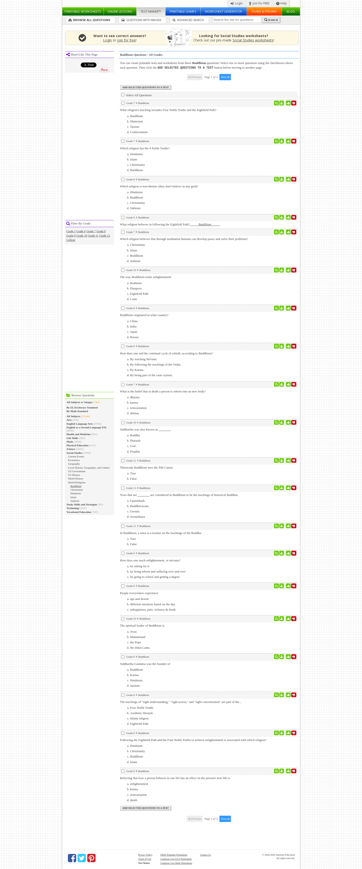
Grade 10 (81, 235)
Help (281, 3)
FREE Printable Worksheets (173, 854)
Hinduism (76, 493)
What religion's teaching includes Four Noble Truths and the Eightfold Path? (168, 110)
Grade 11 (93, 235)
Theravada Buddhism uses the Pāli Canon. (146, 467)
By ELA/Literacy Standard (82, 407)
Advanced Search (188, 20)
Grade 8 (100, 231)
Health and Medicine (79, 434)
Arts (69, 419)
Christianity (77, 489)
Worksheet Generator (223, 11)
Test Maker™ (151, 11)
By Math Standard (77, 411)
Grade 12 (104, 235)
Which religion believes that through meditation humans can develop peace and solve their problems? (184, 238)
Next (225, 77)
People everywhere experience (139, 593)
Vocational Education (79, 511)
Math (70, 441)
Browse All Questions (89, 20)
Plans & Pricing (264, 11)
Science (71, 448)
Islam (74, 497)
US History (74, 474)
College (70, 240)
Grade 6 (81, 231)
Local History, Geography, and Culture (89, 467)
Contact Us (205, 854)
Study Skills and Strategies (82, 504)
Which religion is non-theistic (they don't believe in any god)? (159, 186)
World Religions (77, 482)
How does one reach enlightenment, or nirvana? (150, 560)
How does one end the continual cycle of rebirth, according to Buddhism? (166, 353)
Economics (74, 460)
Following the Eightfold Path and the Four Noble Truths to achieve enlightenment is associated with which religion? (193, 739)
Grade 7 (91, 231)
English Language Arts (80, 423)
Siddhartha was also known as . (145, 429)
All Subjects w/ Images (80, 402)
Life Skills (72, 438)
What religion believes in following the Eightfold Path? (170, 224)
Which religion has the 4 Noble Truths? (145, 148)
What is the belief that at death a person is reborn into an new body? (163, 391)
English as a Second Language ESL (87, 427)
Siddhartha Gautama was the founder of (145, 663)
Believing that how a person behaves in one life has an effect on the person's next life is (175, 778)
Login (237, 3)
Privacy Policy (145, 854)
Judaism (75, 500)
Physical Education (78, 445)
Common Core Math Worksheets (176, 862)
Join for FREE (259, 3)
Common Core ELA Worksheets (176, 858)
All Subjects (73, 416)
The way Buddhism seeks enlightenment (145, 277)
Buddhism (76, 486)
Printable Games (182, 11)
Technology (73, 508)
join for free (126, 40)
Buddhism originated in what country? (144, 315)
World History (75, 478)
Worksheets (82, 11)
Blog (291, 11)
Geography (74, 463)
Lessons (119, 11)
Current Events (76, 456)
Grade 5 (71, 231)
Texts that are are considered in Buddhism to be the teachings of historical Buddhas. (179, 494)
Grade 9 (71, 235)
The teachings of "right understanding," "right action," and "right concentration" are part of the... (181, 701)
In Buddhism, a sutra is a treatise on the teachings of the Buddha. (161, 532)
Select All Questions (136, 95)
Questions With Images (141, 20)
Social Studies (74, 452)
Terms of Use (144, 858)
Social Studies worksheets (253, 40)
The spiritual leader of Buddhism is (142, 625)
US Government (77, 471)
